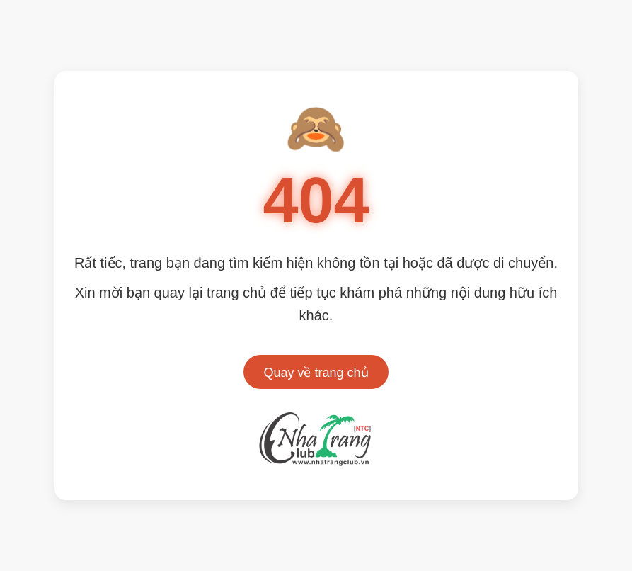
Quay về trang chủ (315, 373)
